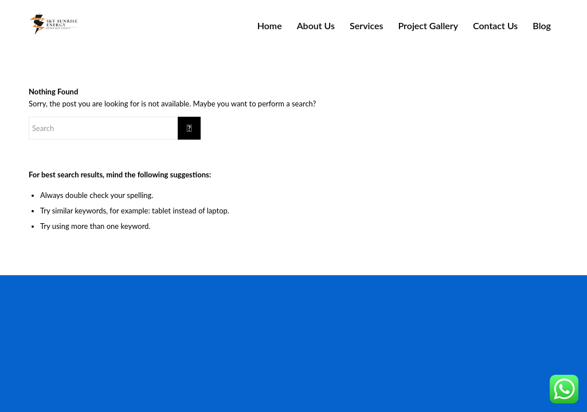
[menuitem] (269, 26)
